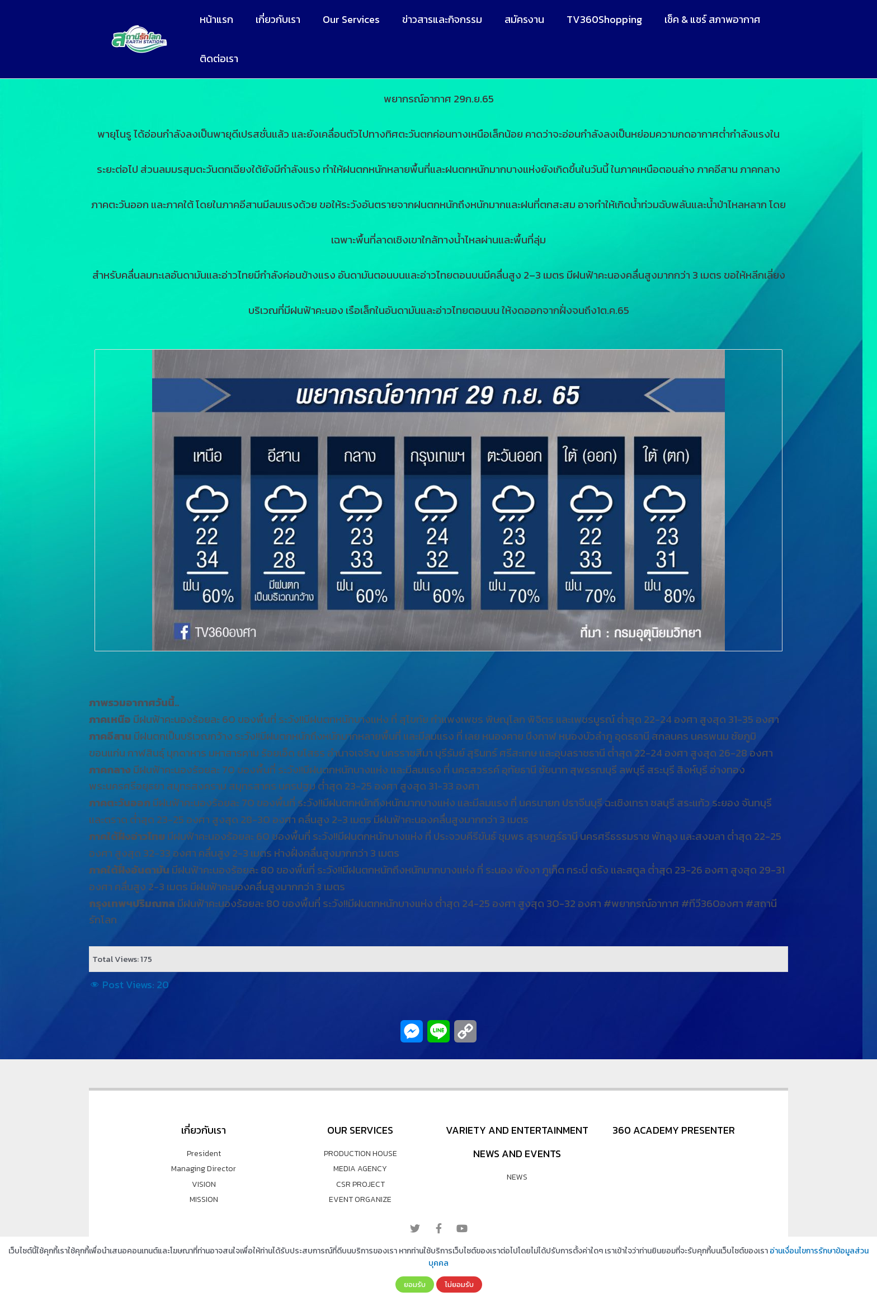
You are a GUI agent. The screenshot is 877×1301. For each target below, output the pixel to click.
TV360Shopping (592, 19)
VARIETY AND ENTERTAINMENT (517, 1130)
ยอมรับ (415, 1284)
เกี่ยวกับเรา (274, 19)
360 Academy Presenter (673, 1130)
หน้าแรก (215, 19)
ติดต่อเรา (218, 58)
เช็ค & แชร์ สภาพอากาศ (698, 19)
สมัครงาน (514, 19)
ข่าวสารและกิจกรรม (434, 19)
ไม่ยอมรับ (459, 1284)
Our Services (345, 19)
